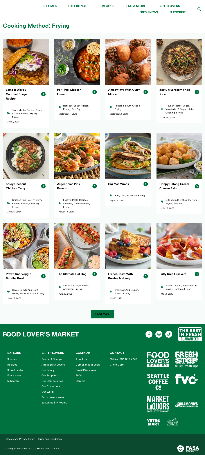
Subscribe (178, 12)
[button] (102, 314)
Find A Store (136, 6)
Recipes (108, 6)
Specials (50, 6)
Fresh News (148, 12)
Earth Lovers (169, 6)
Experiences (79, 6)
